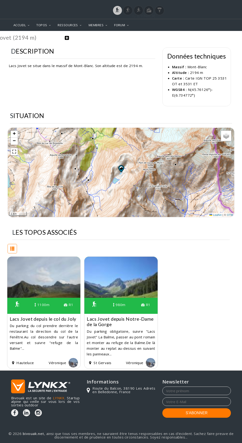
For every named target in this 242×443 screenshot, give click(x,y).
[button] (121, 168)
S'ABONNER (197, 413)
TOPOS (41, 25)
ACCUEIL (19, 25)
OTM (230, 214)
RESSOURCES (68, 25)
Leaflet (215, 214)
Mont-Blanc (197, 66)
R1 (68, 304)
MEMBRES (96, 25)
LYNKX (59, 398)
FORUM (119, 25)
